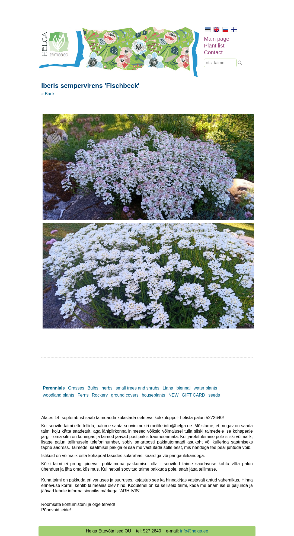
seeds (214, 395)
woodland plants (58, 395)
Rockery (100, 395)
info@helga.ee (194, 531)
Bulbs (93, 388)
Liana (168, 388)
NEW (173, 395)
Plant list (214, 46)
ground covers (124, 395)
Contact (213, 52)
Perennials (54, 388)
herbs (107, 388)
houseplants (153, 395)
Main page (216, 39)
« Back (48, 93)
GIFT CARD (193, 395)
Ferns (83, 395)
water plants (205, 388)
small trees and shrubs (137, 388)
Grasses (76, 388)
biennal (184, 388)
